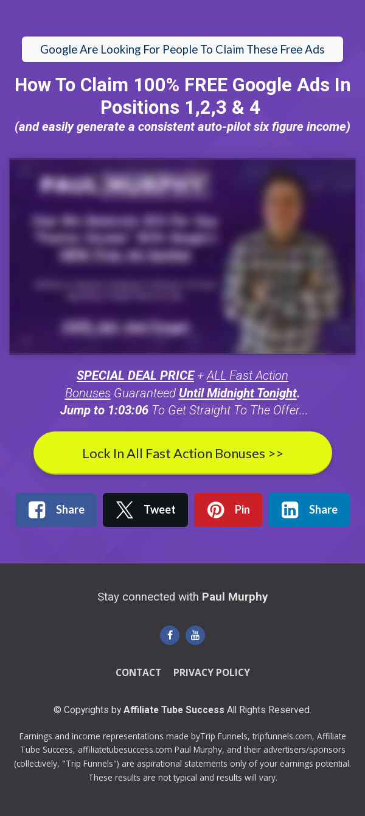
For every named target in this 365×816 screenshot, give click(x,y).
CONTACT (138, 673)
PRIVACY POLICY (211, 673)
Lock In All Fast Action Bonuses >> (182, 453)
